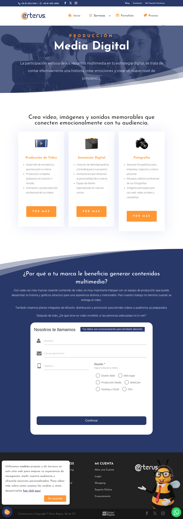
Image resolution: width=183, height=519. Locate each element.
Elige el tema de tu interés (103, 368)
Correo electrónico (53, 353)
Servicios (99, 16)
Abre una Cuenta (104, 469)
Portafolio (127, 16)
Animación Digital (91, 158)
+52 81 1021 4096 (49, 4)
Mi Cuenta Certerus (155, 3)
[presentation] (63, 405)
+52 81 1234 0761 (29, 4)
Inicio (76, 16)
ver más (41, 211)
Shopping (100, 483)
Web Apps (127, 375)
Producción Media (109, 382)
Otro (127, 389)
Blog (127, 3)
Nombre (47, 340)
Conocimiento (102, 496)
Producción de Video (41, 158)
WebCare (133, 382)
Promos (153, 16)
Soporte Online (103, 489)
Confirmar (90, 420)
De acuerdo (55, 498)
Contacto (137, 3)
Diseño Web (106, 375)
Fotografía (141, 158)
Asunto (97, 364)
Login (98, 476)
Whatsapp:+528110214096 (176, 512)
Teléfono (46, 366)
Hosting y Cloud (108, 389)
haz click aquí (32, 490)
